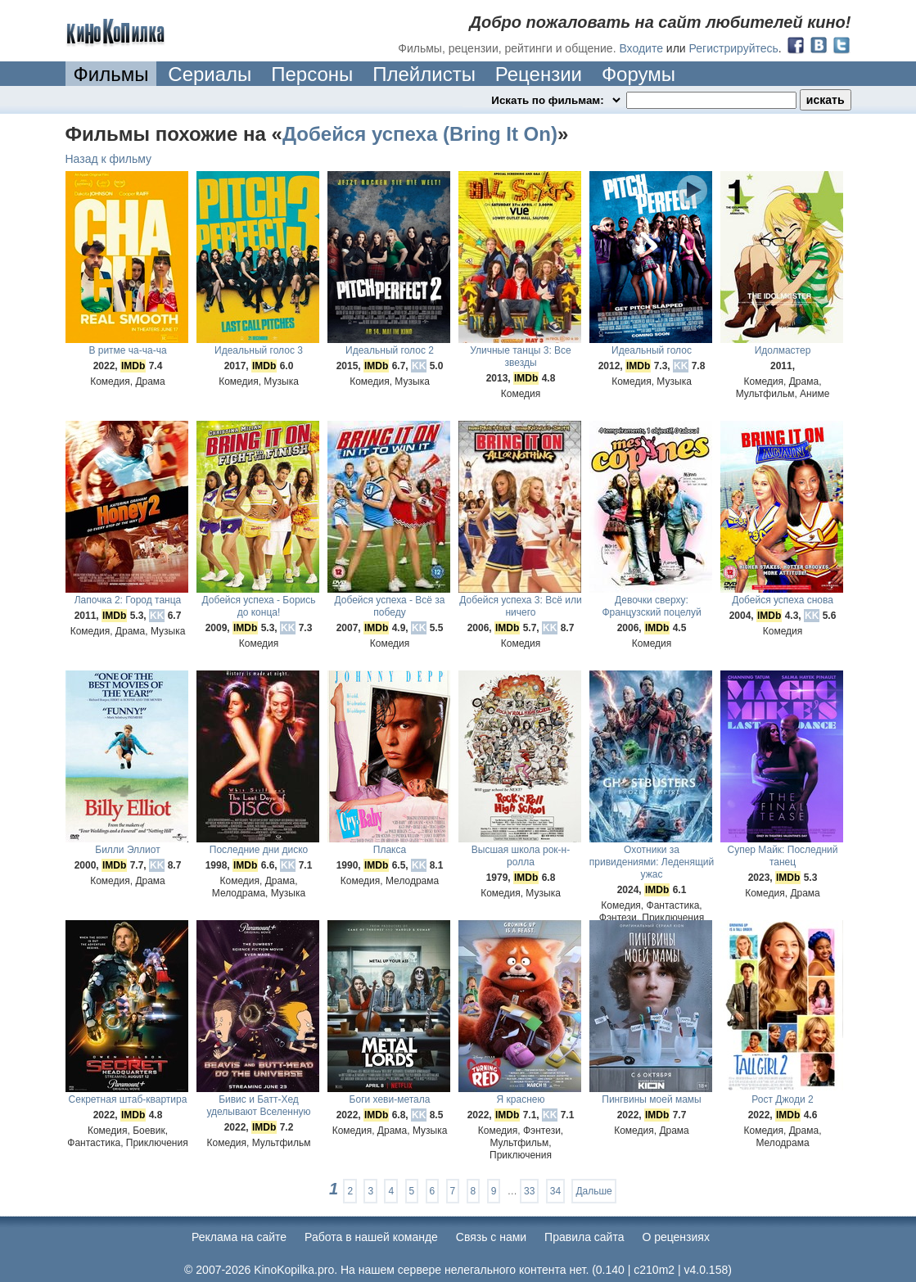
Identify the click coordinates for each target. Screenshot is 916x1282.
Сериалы (209, 74)
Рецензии (538, 74)
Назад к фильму (108, 158)
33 (529, 1191)
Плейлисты (424, 74)
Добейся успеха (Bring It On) (419, 134)
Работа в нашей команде (371, 1237)
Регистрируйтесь (733, 48)
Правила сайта (584, 1237)
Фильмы (111, 74)
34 (555, 1191)
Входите (641, 48)
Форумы (638, 74)
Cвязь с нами (491, 1237)
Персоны (312, 74)
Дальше (593, 1191)
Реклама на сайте (239, 1237)
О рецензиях (676, 1237)
